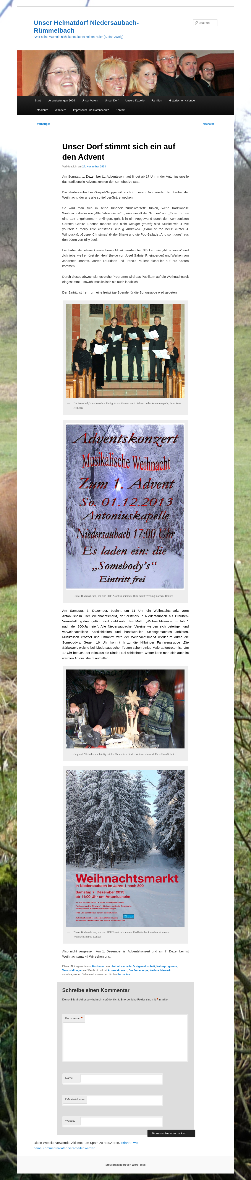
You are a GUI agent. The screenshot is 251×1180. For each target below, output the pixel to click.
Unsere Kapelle (135, 100)
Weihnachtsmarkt (160, 970)
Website (70, 1120)
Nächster (210, 123)
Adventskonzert (117, 970)
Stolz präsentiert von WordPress (125, 1164)
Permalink (124, 974)
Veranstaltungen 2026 (61, 100)
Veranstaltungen (72, 970)
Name (69, 1078)
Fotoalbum (41, 110)
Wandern (60, 110)
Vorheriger (42, 123)
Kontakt (120, 110)
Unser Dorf (111, 100)
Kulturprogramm (166, 966)
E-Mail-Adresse (74, 1099)
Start (38, 100)
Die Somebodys (138, 970)
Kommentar (74, 1018)
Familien (156, 100)
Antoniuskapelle (121, 966)
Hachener (98, 966)
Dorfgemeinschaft (144, 966)
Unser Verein (90, 100)
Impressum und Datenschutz (91, 110)
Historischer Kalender (182, 100)
